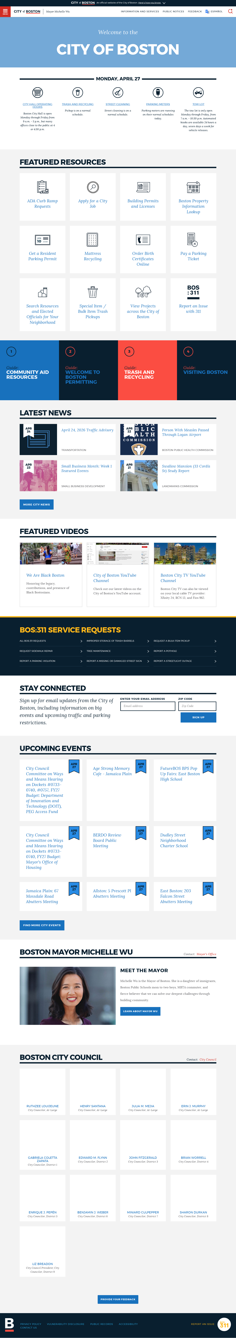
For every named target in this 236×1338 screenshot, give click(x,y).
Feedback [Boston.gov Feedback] (195, 11)
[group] (42, 1092)
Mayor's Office (206, 954)
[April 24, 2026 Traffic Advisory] (68, 439)
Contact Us (28, 1328)
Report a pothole (165, 651)
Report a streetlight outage (173, 661)
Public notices (173, 11)
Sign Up (198, 717)
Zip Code (185, 699)
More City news (36, 504)
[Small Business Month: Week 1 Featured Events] (68, 475)
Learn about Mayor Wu (140, 1011)
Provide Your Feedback (118, 1299)
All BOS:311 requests (33, 641)
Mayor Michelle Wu (57, 11)
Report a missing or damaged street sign (114, 661)
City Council (208, 1059)
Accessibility (128, 1324)
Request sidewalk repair (36, 651)
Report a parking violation (37, 661)
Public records (101, 1324)
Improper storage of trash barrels (110, 641)
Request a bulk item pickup (172, 641)
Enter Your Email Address (142, 699)
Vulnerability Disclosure (65, 1324)
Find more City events (42, 925)
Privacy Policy (30, 1324)
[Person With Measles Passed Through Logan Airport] (168, 439)
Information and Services (140, 11)
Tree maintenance (99, 651)
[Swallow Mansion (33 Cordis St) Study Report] (168, 475)
